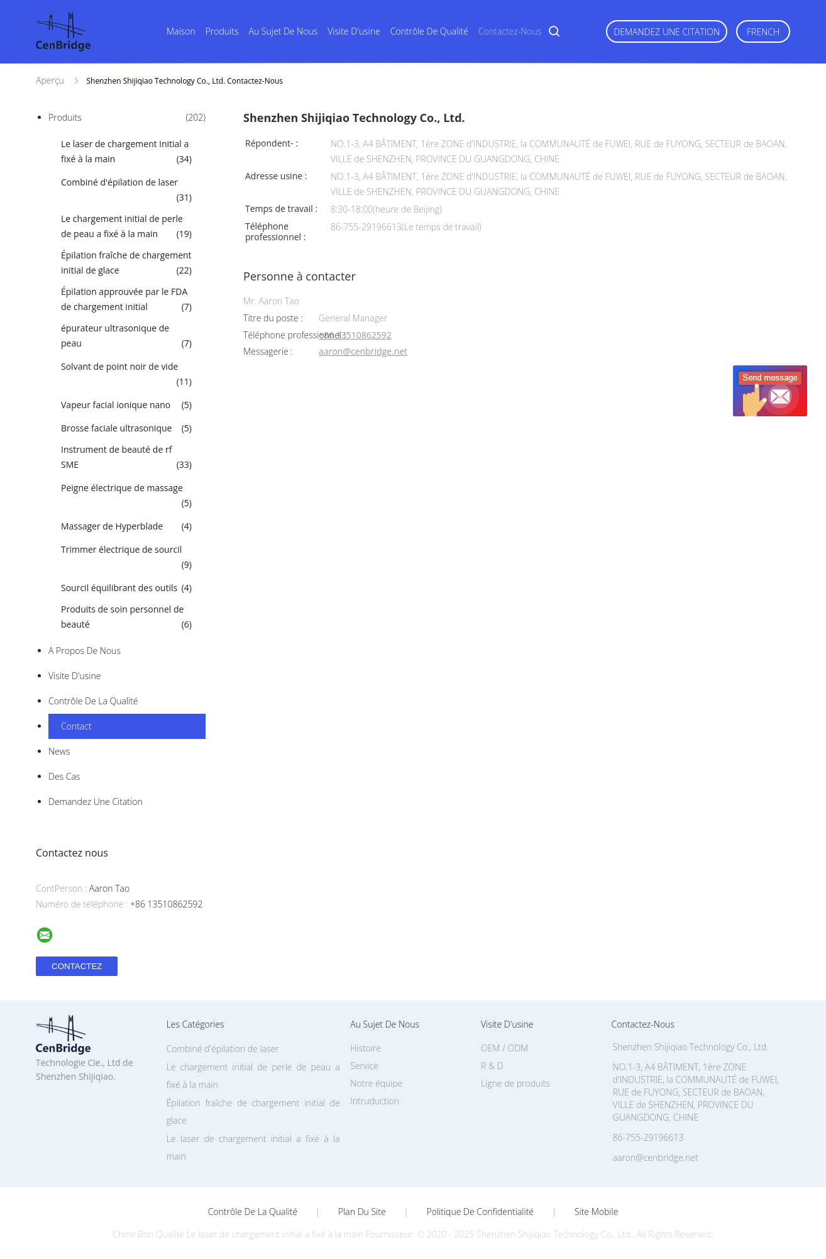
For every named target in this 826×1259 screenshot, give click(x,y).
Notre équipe (376, 1083)
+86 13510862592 (355, 335)
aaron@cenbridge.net (363, 352)
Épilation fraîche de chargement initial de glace (126, 263)
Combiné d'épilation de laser (126, 190)
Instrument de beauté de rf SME (126, 457)
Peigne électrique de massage (126, 496)
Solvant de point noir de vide (126, 374)
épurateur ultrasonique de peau (126, 336)
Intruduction (374, 1101)
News (59, 751)
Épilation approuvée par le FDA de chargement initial (126, 300)
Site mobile (596, 1211)
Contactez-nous (509, 31)
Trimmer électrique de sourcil (126, 557)
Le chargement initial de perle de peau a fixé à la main (126, 227)
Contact (76, 726)
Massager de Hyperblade (126, 526)
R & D (492, 1066)
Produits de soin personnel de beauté (126, 617)
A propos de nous (84, 651)
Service (364, 1066)
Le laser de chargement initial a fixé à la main (126, 152)
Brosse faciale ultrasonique (126, 428)
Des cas (64, 776)
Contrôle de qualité (429, 31)
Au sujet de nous (283, 31)
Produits (222, 31)
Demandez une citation (667, 32)
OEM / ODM (504, 1048)
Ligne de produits (515, 1083)
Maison (181, 31)
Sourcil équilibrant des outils (126, 588)
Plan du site (362, 1211)
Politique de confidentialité (480, 1211)
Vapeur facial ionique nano (126, 405)
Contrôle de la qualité (93, 701)
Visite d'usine (354, 31)
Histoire (365, 1048)
